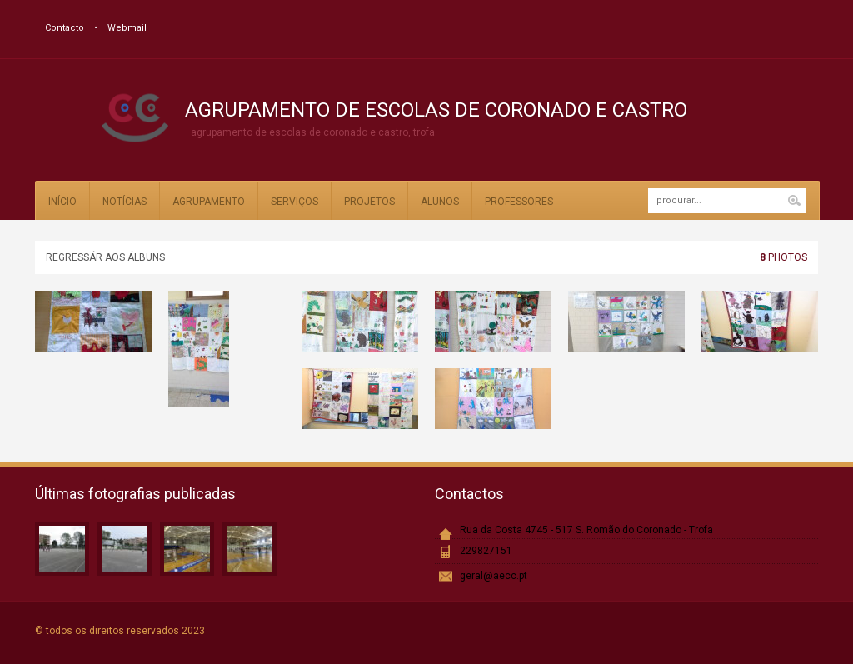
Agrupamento (208, 201)
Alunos (440, 201)
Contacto (64, 27)
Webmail (127, 27)
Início (62, 201)
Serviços (294, 201)
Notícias (124, 201)
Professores (519, 201)
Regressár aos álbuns (105, 257)
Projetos (369, 201)
